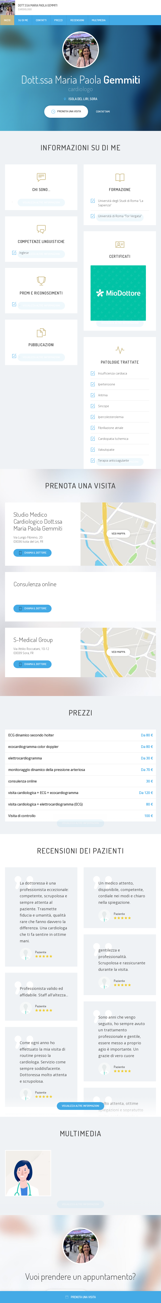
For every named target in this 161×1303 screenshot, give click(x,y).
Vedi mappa (118, 533)
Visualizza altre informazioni (80, 1105)
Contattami (103, 111)
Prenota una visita (80, 1297)
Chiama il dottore (32, 553)
